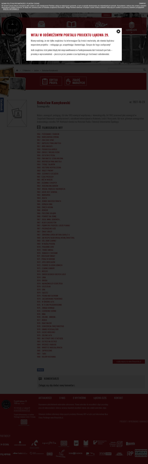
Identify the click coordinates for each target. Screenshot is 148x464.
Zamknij (142, 3)
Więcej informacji (11, 9)
